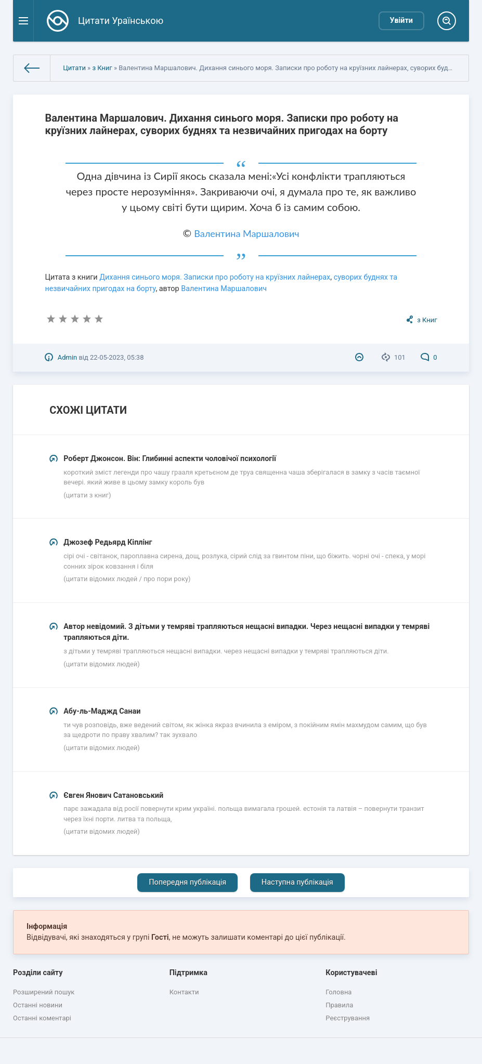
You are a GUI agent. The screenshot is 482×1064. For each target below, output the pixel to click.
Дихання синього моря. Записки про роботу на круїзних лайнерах (214, 277)
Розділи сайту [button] (38, 972)
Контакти (184, 992)
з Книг (102, 68)
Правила (339, 1005)
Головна (338, 992)
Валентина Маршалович (246, 233)
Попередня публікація (187, 882)
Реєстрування (347, 1018)
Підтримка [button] (188, 972)
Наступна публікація (297, 882)
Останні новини (37, 1005)
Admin (67, 357)
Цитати (74, 68)
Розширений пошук (43, 992)
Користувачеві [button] (351, 972)
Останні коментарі (42, 1018)
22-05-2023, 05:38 (117, 357)
